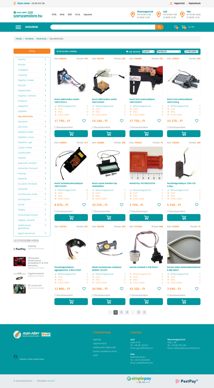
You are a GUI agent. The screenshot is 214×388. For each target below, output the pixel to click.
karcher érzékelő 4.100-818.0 (144, 267)
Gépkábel (22, 111)
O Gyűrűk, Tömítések (27, 184)
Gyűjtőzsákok (24, 153)
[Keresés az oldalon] (102, 27)
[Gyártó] (148, 51)
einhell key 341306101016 (142, 183)
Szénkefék (23, 189)
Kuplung (22, 174)
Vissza (32, 51)
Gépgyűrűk (23, 106)
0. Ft (191, 27)
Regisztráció (179, 4)
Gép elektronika (25, 117)
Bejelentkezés (194, 4)
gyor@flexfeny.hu (144, 348)
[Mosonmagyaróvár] (133, 16)
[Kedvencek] (84, 121)
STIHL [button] (54, 15)
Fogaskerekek (24, 91)
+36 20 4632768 (142, 360)
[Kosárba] (71, 133)
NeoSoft (51, 381)
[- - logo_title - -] (144, 312)
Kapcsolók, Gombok (27, 163)
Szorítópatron (24, 200)
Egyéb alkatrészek (26, 234)
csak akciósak (134, 52)
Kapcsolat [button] (88, 15)
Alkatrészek (41, 39)
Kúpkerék (22, 179)
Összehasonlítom (65, 128)
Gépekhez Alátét (25, 132)
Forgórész (22, 101)
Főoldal (19, 39)
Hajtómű (22, 158)
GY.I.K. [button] (77, 15)
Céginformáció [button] (100, 344)
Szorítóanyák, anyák (27, 194)
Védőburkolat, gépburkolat (24, 227)
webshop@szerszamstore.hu (187, 348)
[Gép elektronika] (28, 15)
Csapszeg (22, 75)
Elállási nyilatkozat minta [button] (105, 352)
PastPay (32, 246)
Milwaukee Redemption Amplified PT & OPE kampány (38, 262)
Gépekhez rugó (25, 143)
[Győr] (159, 16)
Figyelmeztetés (36, 273)
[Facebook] (15, 357)
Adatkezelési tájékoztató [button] (104, 348)
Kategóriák (26, 27)
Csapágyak (23, 70)
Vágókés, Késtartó (26, 220)
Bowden (22, 65)
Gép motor (23, 127)
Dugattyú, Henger (26, 80)
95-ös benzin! (35, 285)
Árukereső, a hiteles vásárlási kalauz (32, 359)
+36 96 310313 (141, 345)
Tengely (21, 210)
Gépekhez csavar (26, 137)
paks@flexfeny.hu (144, 363)
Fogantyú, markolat (27, 96)
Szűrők (21, 205)
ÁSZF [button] (70, 15)
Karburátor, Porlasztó (28, 168)
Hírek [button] (62, 15)
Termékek (29, 39)
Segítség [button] (97, 340)
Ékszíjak (22, 85)
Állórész (22, 60)
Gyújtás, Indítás (25, 148)
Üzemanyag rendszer (28, 215)
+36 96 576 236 (38, 4)
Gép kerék (22, 122)
